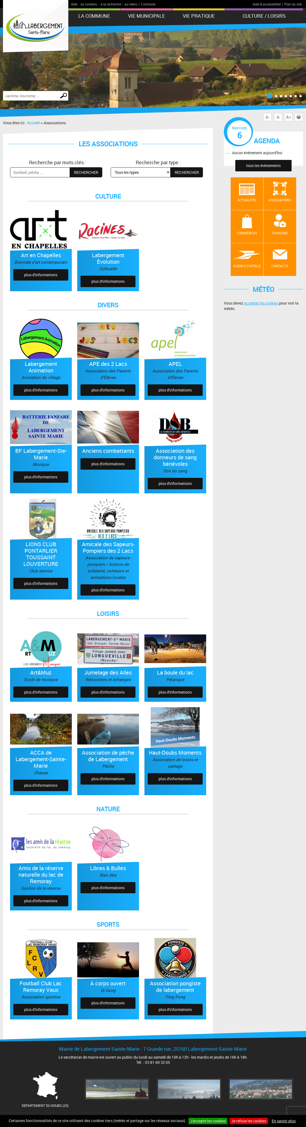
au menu (131, 4)
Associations (279, 200)
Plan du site (293, 4)
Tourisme (280, 233)
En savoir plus (284, 1120)
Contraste (148, 4)
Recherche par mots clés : (57, 162)
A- (267, 117)
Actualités (246, 200)
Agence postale (247, 266)
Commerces (247, 233)
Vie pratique (199, 16)
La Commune (94, 16)
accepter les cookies (261, 303)
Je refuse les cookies (248, 1120)
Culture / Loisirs (264, 16)
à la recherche (111, 4)
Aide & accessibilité (267, 4)
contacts (279, 266)
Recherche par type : (158, 162)
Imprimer (299, 117)
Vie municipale (146, 16)
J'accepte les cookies (208, 1120)
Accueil (33, 122)
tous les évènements (263, 165)
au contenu (89, 4)
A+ (288, 117)
